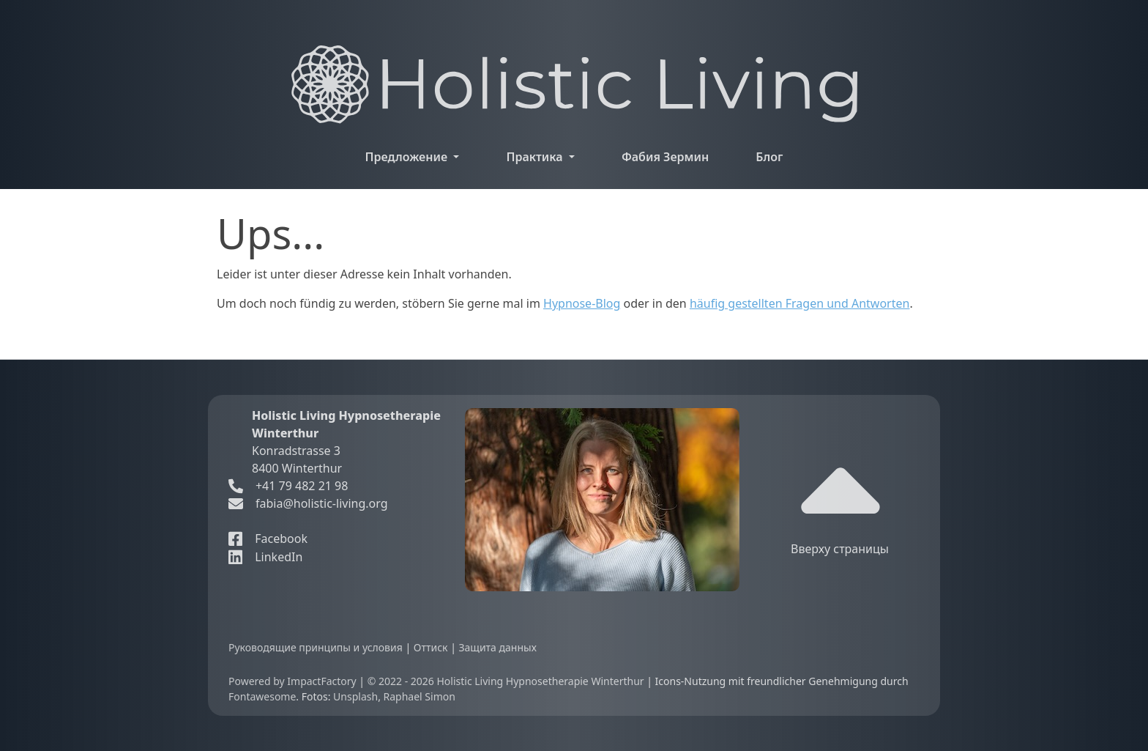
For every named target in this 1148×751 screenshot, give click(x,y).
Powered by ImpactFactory (293, 681)
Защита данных (497, 647)
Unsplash (355, 696)
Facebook (268, 538)
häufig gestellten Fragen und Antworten (800, 303)
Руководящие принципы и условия (316, 647)
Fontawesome (262, 696)
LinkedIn (265, 557)
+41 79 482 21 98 (288, 486)
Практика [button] (535, 157)
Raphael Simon (419, 696)
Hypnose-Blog (581, 303)
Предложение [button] (408, 157)
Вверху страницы (840, 504)
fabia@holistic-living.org (322, 503)
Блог (769, 157)
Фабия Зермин (665, 157)
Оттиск (432, 647)
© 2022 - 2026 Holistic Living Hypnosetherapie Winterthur (507, 681)
